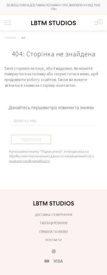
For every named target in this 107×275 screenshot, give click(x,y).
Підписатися (31, 139)
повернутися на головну (25, 73)
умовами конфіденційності (29, 161)
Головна (10, 38)
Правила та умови (53, 231)
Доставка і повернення (53, 214)
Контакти (53, 240)
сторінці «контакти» (57, 85)
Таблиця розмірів (53, 223)
